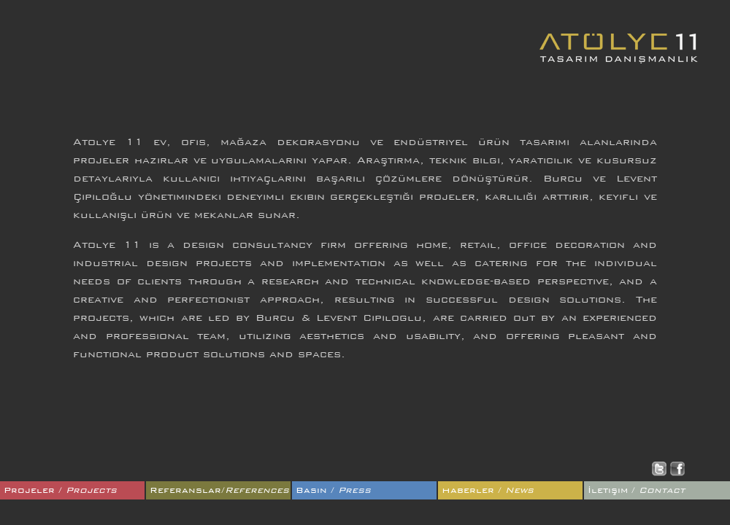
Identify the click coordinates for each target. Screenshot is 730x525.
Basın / (333, 490)
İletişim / (636, 490)
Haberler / (488, 490)
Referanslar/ (219, 490)
